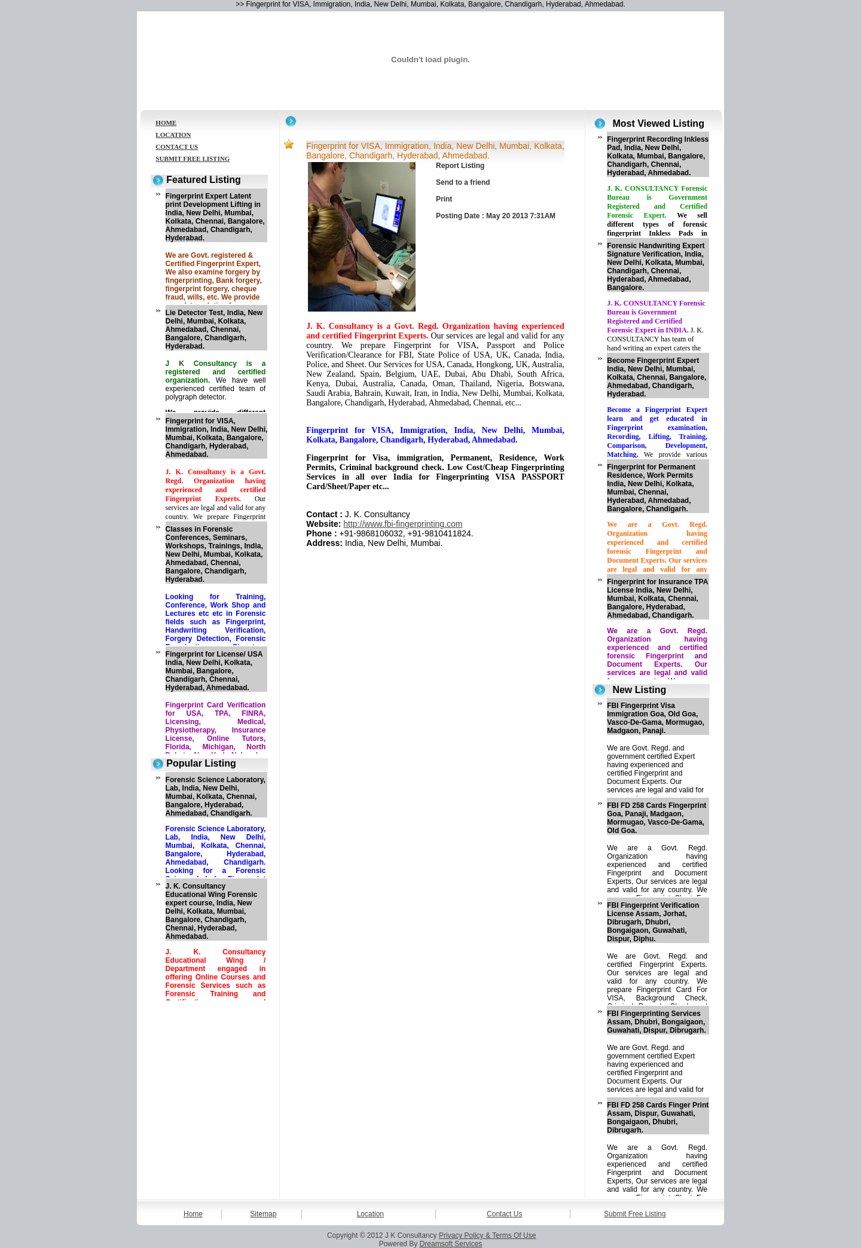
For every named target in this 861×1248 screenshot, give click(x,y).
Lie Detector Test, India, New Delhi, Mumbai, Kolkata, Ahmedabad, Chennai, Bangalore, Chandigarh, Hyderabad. (214, 329)
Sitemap (263, 1214)
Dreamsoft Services (451, 1244)
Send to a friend (463, 182)
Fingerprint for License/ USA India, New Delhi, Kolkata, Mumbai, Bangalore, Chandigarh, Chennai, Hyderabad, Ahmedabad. (214, 671)
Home (193, 1214)
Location (370, 1214)
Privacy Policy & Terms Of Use (487, 1235)
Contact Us (504, 1214)
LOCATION (173, 134)
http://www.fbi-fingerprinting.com (402, 524)
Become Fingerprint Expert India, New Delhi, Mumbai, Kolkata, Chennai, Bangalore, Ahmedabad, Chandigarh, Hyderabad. (656, 377)
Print (444, 199)
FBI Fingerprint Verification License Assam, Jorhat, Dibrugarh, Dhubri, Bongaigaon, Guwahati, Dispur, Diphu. (653, 922)
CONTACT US (176, 146)
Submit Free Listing (634, 1214)
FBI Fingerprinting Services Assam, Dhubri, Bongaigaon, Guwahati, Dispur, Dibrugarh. (656, 1022)
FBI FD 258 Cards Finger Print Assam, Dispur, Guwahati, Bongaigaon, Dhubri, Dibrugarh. (658, 1117)
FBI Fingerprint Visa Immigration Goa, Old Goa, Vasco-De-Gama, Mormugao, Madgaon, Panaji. (655, 718)
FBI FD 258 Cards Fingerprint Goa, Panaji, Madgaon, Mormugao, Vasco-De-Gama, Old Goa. (656, 818)
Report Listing (460, 165)
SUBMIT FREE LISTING (192, 158)
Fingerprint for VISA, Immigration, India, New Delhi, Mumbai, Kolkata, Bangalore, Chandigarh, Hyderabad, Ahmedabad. (217, 438)
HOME (165, 122)
